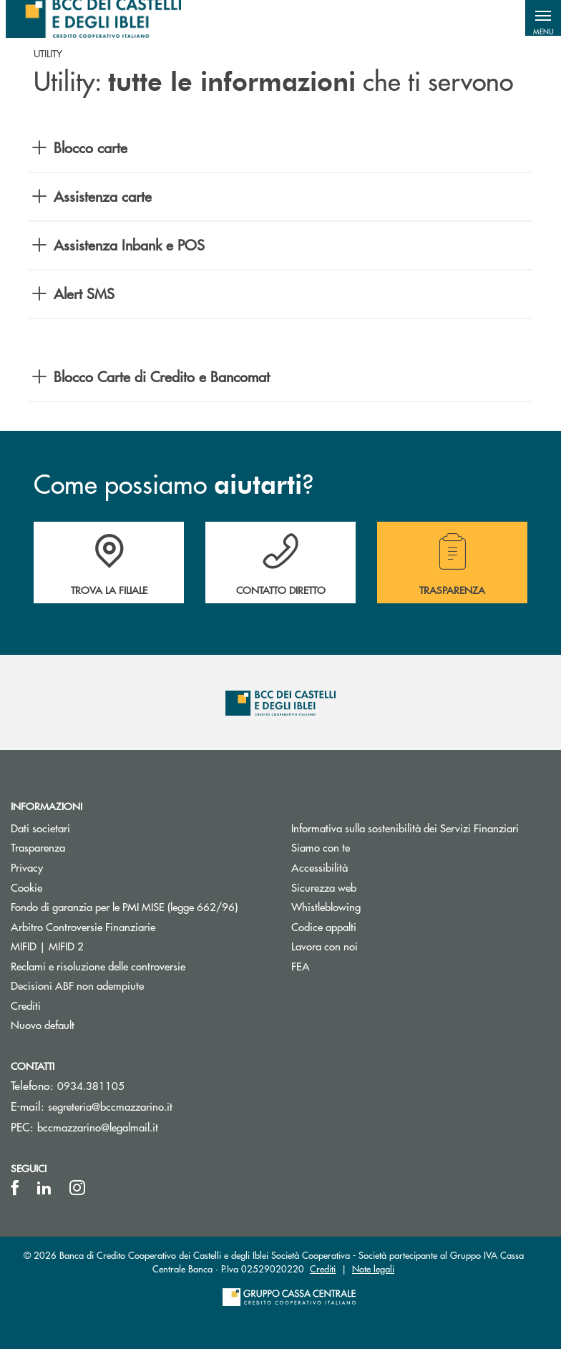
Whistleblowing (326, 906)
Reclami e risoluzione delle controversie (98, 965)
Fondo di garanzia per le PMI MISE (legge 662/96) (140, 906)
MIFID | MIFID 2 (47, 945)
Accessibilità (319, 867)
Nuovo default (42, 1024)
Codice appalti (323, 926)
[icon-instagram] (77, 1188)
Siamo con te (320, 846)
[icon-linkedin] (44, 1188)
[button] (543, 18)
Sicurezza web (323, 887)
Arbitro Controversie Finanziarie (137, 926)
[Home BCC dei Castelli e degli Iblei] (93, 18)
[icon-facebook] (15, 1188)
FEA (300, 965)
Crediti (26, 1005)
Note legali (373, 1268)
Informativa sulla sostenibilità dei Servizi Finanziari (405, 827)
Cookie (26, 887)
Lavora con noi (324, 945)
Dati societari (40, 827)
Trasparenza (38, 846)
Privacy (27, 867)
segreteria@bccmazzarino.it (110, 1106)
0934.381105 (91, 1085)
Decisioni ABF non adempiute (77, 985)
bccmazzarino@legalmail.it (97, 1126)
